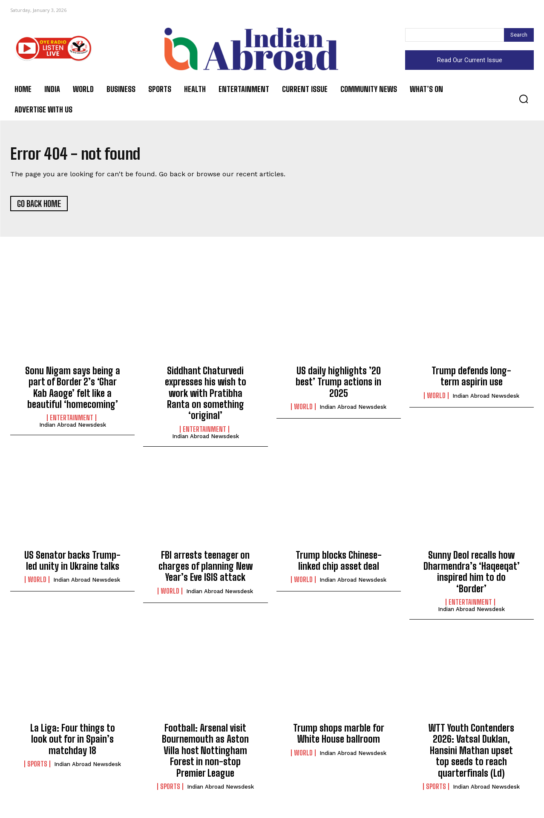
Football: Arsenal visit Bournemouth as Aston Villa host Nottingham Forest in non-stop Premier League (205, 753)
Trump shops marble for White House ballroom (338, 736)
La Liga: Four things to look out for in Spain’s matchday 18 (72, 742)
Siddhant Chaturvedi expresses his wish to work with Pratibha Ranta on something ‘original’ (205, 395)
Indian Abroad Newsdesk (72, 427)
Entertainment (71, 420)
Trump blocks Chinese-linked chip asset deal (339, 562)
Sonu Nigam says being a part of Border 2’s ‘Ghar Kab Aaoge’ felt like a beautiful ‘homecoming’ (72, 390)
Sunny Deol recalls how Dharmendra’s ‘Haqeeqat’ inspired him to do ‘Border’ (471, 574)
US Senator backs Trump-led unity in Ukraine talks (72, 562)
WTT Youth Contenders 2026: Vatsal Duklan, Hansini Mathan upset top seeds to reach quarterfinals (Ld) (471, 753)
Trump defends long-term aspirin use (471, 378)
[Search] (519, 35)
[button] (523, 99)
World (303, 409)
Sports (37, 766)
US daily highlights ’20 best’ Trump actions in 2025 (338, 384)
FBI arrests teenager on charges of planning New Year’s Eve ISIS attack (205, 568)
